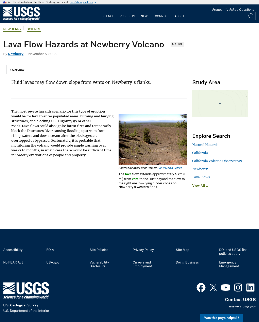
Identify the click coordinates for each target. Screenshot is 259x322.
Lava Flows (201, 177)
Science (108, 16)
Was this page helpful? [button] (221, 318)
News (145, 16)
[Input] (229, 16)
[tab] (17, 69)
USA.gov (52, 262)
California (200, 153)
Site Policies (99, 250)
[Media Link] (153, 140)
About (179, 16)
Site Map (182, 250)
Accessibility (13, 250)
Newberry (12, 29)
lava (128, 174)
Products (127, 16)
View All (200, 186)
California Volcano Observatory (217, 161)
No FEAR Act (13, 262)
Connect (162, 16)
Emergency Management (229, 264)
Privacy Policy (143, 250)
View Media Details (170, 168)
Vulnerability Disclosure (99, 264)
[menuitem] (108, 14)
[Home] (21, 19)
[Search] (252, 16)
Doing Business (187, 262)
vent (135, 179)
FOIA (50, 250)
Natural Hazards (205, 145)
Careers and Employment (142, 264)
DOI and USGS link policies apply (233, 252)
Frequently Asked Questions (233, 10)
